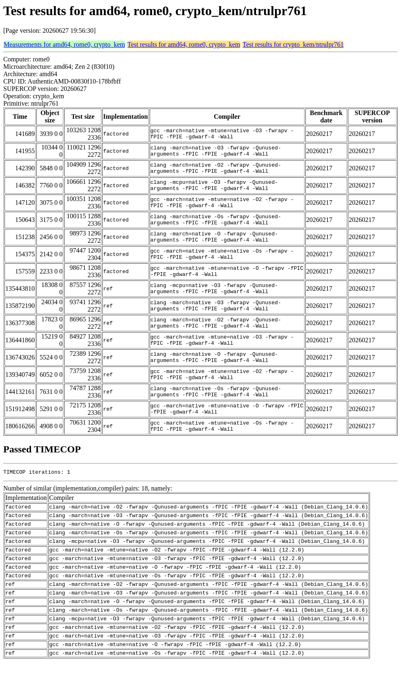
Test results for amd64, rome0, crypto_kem (184, 44)
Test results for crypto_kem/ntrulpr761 (293, 44)
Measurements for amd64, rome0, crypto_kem (64, 44)
